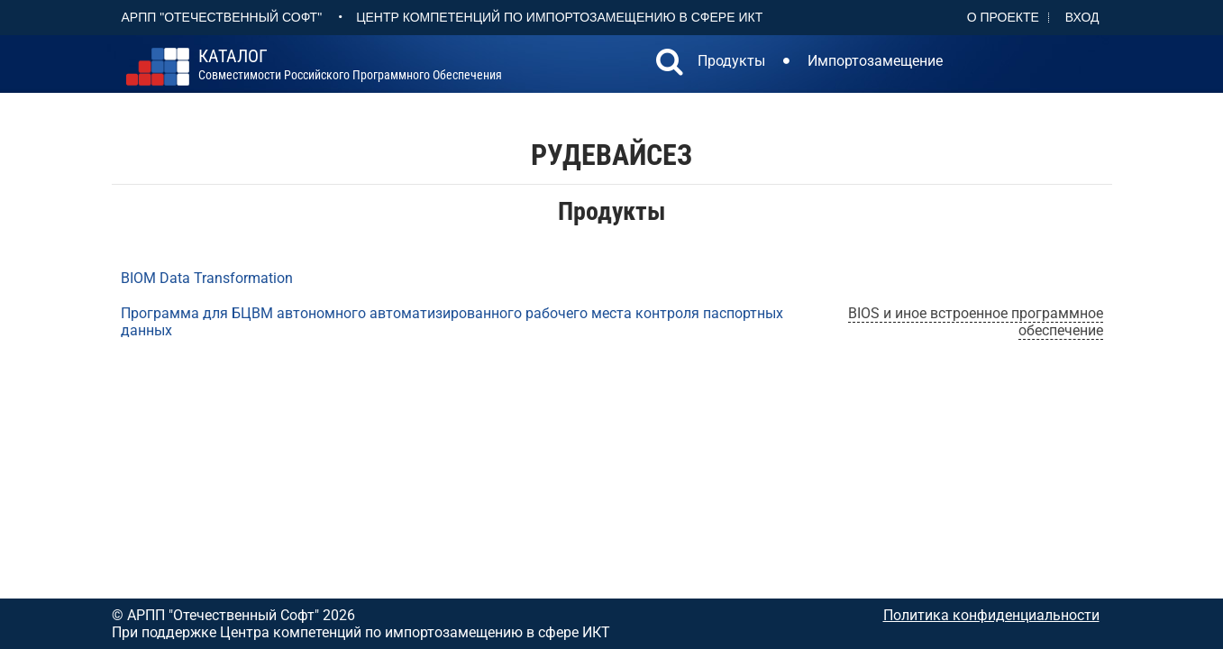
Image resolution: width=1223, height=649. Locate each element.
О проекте (1003, 17)
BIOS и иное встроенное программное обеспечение (975, 322)
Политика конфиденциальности (991, 615)
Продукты (731, 60)
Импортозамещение (875, 60)
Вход (1082, 17)
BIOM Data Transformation (207, 278)
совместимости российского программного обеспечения (350, 65)
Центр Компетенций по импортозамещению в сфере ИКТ (559, 17)
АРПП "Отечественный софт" (222, 17)
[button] (669, 64)
